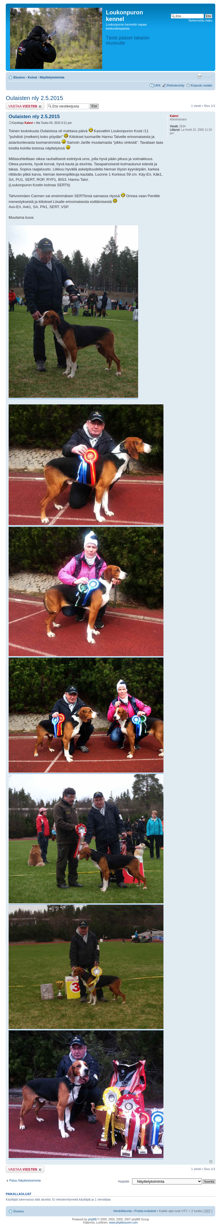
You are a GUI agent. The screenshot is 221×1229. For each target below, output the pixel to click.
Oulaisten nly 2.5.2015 (34, 98)
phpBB (92, 1219)
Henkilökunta (122, 1211)
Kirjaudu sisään (201, 85)
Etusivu (19, 77)
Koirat (32, 77)
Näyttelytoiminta (52, 77)
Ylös (210, 1161)
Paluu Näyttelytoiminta (25, 1180)
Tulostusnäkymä (199, 76)
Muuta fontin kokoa (208, 76)
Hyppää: (124, 1181)
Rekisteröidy (175, 85)
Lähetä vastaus (25, 106)
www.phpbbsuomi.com (123, 1222)
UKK (157, 85)
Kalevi (28, 122)
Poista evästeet (145, 1211)
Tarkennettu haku (200, 20)
